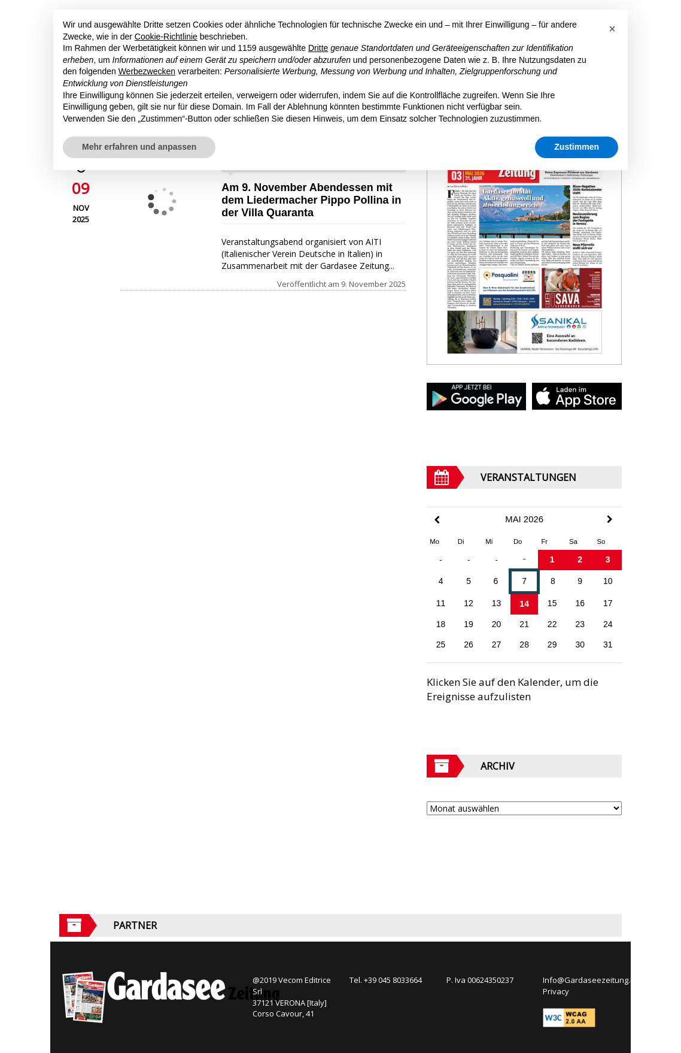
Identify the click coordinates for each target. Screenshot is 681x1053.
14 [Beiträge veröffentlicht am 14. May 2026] (524, 604)
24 (608, 624)
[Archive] (524, 808)
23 (580, 624)
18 (441, 624)
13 (496, 603)
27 (496, 644)
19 (468, 624)
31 (608, 644)
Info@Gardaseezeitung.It (588, 980)
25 (441, 644)
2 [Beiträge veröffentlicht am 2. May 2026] (579, 559)
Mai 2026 (524, 519)
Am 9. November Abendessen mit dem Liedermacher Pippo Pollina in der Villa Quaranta (311, 200)
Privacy (556, 991)
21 (524, 624)
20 (496, 624)
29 (552, 644)
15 (552, 603)
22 (552, 624)
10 (608, 581)
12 (468, 603)
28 (524, 644)
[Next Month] (610, 519)
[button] (612, 28)
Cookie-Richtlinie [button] (166, 36)
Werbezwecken (146, 71)
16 (580, 603)
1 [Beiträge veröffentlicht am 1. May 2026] (552, 559)
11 (441, 603)
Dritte (318, 48)
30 (580, 644)
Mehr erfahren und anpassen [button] (139, 147)
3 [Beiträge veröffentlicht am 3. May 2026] (608, 559)
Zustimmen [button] (576, 147)
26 (468, 644)
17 (608, 603)
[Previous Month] (437, 520)
